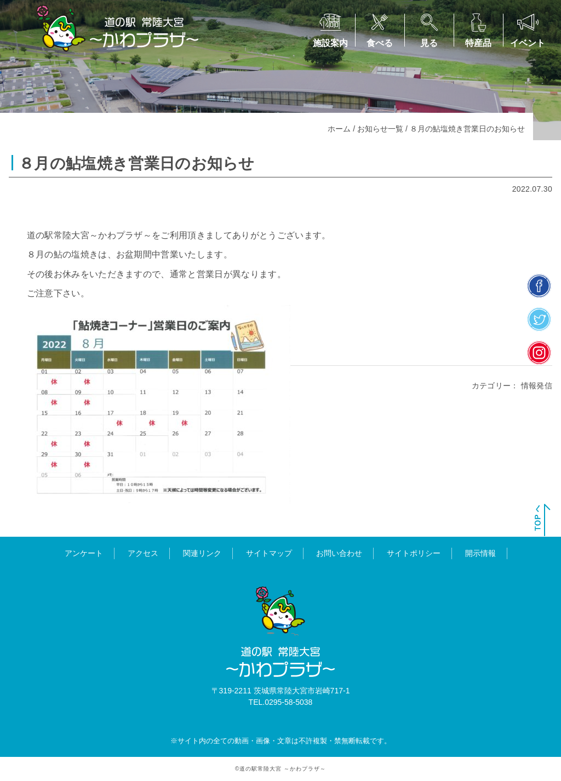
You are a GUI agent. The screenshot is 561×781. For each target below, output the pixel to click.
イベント (527, 43)
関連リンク (202, 553)
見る (429, 43)
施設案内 (330, 43)
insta (539, 352)
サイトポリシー (413, 553)
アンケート (84, 553)
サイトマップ (269, 553)
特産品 (478, 43)
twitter (539, 319)
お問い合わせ (339, 553)
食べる (380, 43)
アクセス (143, 553)
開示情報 (480, 553)
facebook (539, 285)
